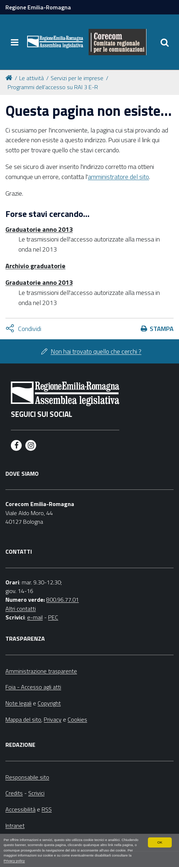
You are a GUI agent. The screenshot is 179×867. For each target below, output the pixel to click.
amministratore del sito (118, 177)
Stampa (162, 329)
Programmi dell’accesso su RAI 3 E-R (53, 87)
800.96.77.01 (62, 599)
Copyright (49, 703)
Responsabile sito (27, 777)
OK (159, 842)
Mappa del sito (23, 719)
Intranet (15, 825)
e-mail (35, 617)
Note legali (18, 703)
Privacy (52, 719)
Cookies (77, 719)
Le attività (31, 78)
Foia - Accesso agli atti (33, 687)
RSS (47, 809)
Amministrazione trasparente (41, 671)
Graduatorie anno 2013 (39, 229)
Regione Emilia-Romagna (38, 7)
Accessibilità (20, 809)
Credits (14, 793)
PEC (53, 617)
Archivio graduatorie (35, 266)
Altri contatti (20, 608)
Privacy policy (14, 861)
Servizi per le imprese (77, 78)
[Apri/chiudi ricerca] (164, 42)
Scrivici (36, 793)
